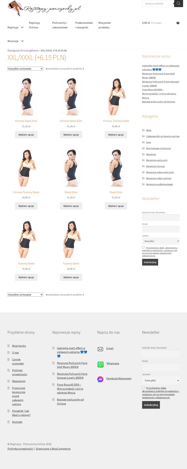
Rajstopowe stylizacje (158, 148)
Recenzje (13, 41)
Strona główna (29, 50)
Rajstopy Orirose (34, 25)
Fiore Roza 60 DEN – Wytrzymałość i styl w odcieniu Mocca (159, 93)
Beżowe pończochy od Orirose (158, 101)
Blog (148, 130)
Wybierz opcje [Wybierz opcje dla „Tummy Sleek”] (26, 277)
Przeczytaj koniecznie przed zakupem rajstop (18, 396)
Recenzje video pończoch (160, 172)
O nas (15, 352)
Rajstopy (12, 27)
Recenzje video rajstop (158, 178)
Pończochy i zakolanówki (60, 25)
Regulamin (18, 381)
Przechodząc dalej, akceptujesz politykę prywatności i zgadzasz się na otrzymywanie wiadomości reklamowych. (160, 251)
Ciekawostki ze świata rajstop (163, 136)
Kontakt (17, 422)
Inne (148, 142)
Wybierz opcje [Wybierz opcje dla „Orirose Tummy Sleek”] (116, 134)
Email (144, 224)
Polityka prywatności (20, 448)
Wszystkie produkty (104, 25)
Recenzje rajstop (155, 166)
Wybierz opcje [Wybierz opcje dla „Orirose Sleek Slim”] (26, 134)
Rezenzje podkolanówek (159, 184)
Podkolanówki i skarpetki (84, 25)
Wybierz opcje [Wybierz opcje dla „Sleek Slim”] (71, 206)
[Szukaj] (178, 3)
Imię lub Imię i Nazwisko (153, 212)
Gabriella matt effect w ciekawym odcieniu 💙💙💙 (72, 352)
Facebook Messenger (119, 378)
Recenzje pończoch (156, 160)
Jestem (145, 235)
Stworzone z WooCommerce (53, 448)
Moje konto (19, 345)
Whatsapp (113, 363)
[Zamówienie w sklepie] (25, 69)
